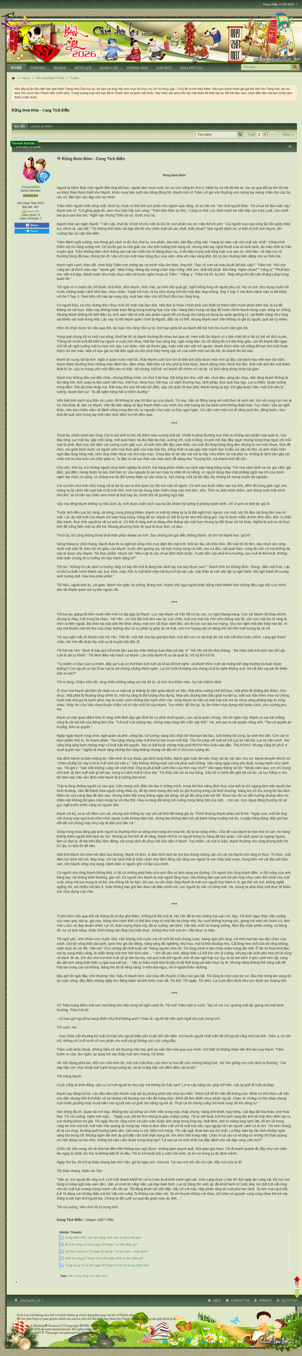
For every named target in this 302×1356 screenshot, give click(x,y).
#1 (290, 146)
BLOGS (60, 68)
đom (105, 1275)
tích (92, 1275)
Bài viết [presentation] (19, 126)
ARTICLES (82, 68)
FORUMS (38, 68)
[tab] (20, 126)
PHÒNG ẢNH (137, 68)
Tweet (32, 231)
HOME (16, 68)
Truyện (74, 78)
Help (217, 1300)
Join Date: (23, 203)
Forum (26, 78)
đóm (98, 1275)
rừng (85, 1275)
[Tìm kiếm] (266, 67)
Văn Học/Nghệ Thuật (50, 78)
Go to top (289, 1300)
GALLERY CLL (191, 68)
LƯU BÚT (164, 68)
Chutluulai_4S (31, 1301)
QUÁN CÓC (109, 68)
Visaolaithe (30, 187)
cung (78, 1275)
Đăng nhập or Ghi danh (280, 4)
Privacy (265, 1300)
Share (32, 225)
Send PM (33, 211)
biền (71, 1275)
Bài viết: (27, 207)
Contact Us (240, 1300)
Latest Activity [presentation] (42, 126)
